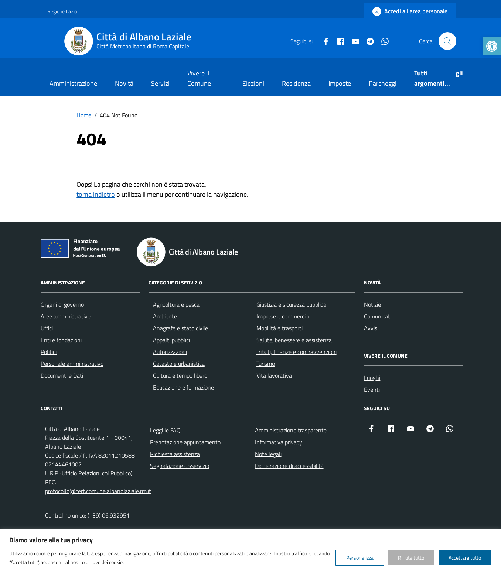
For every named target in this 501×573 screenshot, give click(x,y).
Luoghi (372, 377)
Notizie (372, 304)
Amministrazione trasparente (291, 430)
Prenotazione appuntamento (185, 442)
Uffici (47, 328)
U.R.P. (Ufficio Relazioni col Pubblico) (88, 473)
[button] (492, 46)
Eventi (372, 389)
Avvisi (371, 328)
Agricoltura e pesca (176, 304)
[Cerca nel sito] (447, 41)
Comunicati (377, 316)
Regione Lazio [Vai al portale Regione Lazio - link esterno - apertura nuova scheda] (62, 11)
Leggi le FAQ (165, 430)
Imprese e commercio (282, 316)
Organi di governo (62, 304)
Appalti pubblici (171, 340)
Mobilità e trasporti (279, 328)
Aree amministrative (66, 316)
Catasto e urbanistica (179, 363)
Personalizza (360, 558)
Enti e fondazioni (61, 340)
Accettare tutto (465, 558)
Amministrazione (73, 83)
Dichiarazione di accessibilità (289, 465)
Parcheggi (382, 83)
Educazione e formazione (183, 387)
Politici (49, 351)
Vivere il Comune (199, 78)
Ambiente (165, 316)
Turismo (265, 363)
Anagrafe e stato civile (180, 328)
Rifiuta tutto (411, 558)
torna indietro (95, 194)
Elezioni (253, 83)
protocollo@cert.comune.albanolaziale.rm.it (98, 490)
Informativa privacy (278, 442)
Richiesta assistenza (175, 453)
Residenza (296, 83)
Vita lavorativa (274, 375)
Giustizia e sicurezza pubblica (291, 304)
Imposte (339, 83)
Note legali (268, 453)
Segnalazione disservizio (179, 465)
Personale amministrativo (72, 363)
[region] (250, 551)
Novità (124, 83)
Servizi (160, 83)
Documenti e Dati (62, 375)
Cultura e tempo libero (180, 375)
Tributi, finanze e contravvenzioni (296, 351)
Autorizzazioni (170, 351)
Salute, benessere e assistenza (294, 340)
